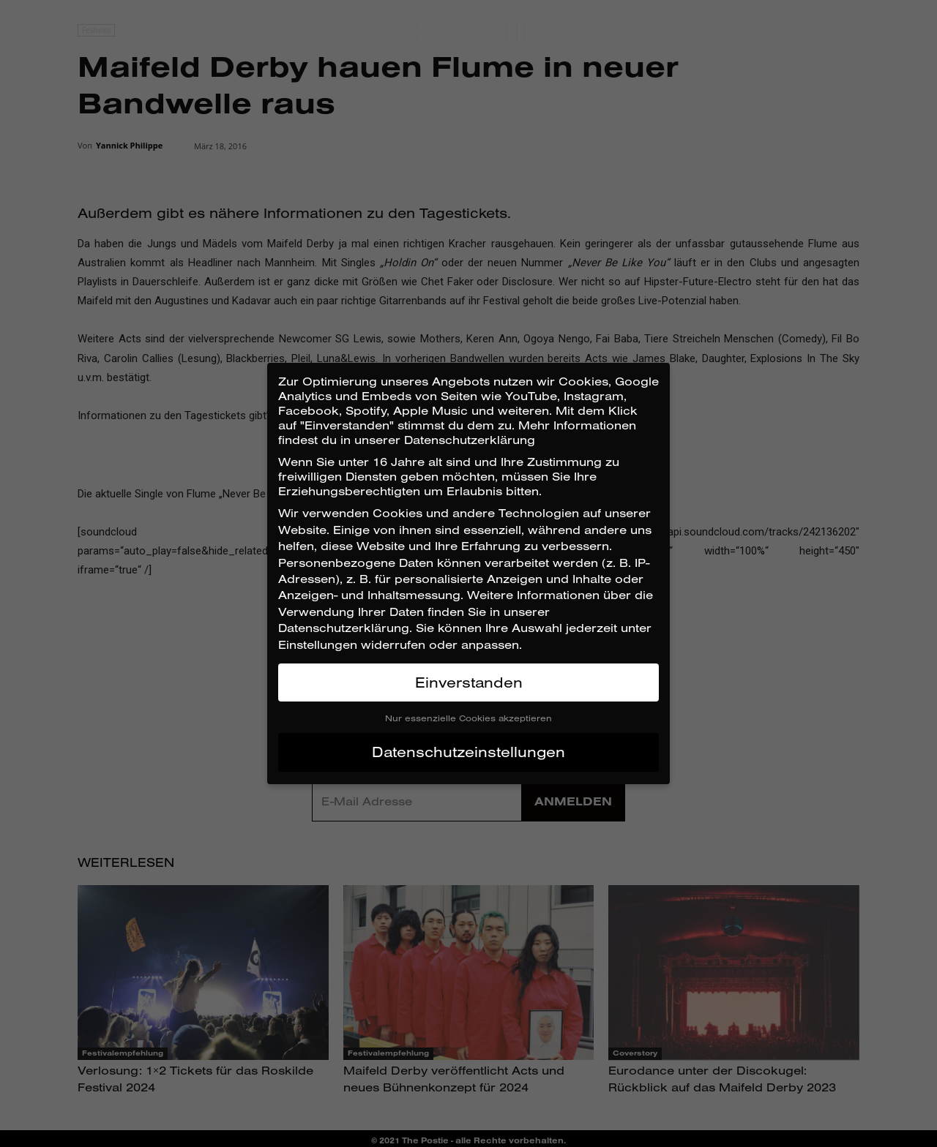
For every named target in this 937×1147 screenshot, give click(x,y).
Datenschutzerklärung (343, 627)
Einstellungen (317, 644)
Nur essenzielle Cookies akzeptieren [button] (468, 717)
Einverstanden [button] (469, 682)
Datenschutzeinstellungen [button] (468, 751)
